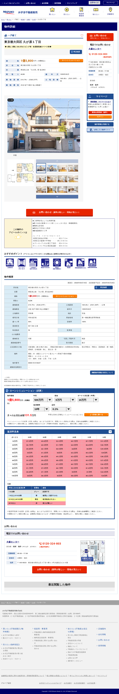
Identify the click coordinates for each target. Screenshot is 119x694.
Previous (9, 125)
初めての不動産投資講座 (77, 652)
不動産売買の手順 (74, 640)
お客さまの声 (73, 658)
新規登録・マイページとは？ (100, 102)
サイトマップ (72, 3)
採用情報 (57, 3)
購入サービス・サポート (12, 638)
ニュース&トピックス (12, 3)
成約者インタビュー (75, 661)
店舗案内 (110, 14)
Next (77, 125)
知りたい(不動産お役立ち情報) (77, 630)
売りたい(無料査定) (11, 644)
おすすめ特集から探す (11, 635)
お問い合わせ (31, 3)
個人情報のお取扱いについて (57, 676)
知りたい (96, 14)
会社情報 (45, 3)
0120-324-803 (99, 54)
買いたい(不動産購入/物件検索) (13, 630)
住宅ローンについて (75, 643)
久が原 (34, 19)
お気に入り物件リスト (102, 130)
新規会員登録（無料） (100, 112)
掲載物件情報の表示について (102, 372)
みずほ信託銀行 (79, 683)
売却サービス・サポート (12, 659)
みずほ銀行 (68, 683)
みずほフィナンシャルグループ (50, 683)
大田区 (28, 19)
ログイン (100, 117)
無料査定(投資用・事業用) (44, 638)
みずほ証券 (91, 683)
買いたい (52, 14)
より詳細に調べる (96, 415)
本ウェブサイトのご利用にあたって (82, 676)
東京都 (23, 19)
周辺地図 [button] (76, 52)
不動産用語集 (73, 655)
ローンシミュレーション (71, 60)
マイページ (110, 3)
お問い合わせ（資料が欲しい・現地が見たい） (59, 569)
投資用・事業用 (81, 14)
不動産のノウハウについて (78, 649)
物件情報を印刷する (102, 124)
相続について (73, 646)
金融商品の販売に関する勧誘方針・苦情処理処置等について (22, 676)
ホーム (3, 19)
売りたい (67, 14)
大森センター (95, 49)
